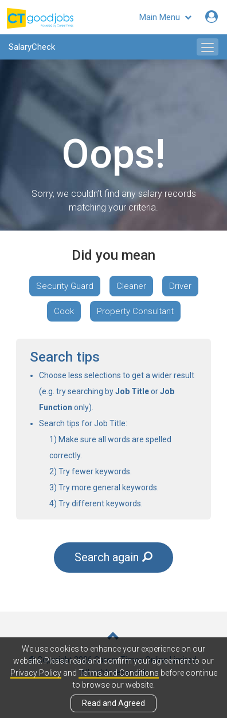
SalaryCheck (32, 47)
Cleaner (131, 286)
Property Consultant (135, 311)
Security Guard (64, 286)
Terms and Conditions (119, 672)
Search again (113, 557)
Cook (64, 311)
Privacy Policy (35, 672)
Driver (180, 286)
